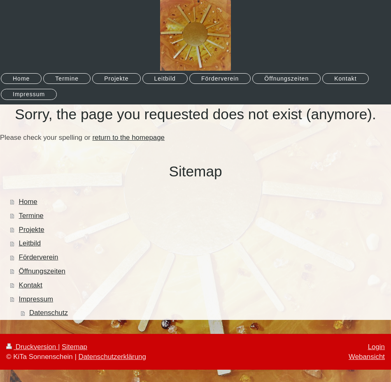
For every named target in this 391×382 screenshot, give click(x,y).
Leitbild (30, 243)
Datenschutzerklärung (112, 357)
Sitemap (74, 347)
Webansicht (367, 357)
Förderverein (38, 257)
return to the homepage (128, 137)
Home (28, 202)
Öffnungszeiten (42, 271)
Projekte (31, 230)
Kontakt (30, 285)
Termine (31, 216)
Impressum (36, 299)
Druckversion (32, 347)
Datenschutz (48, 313)
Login (376, 347)
